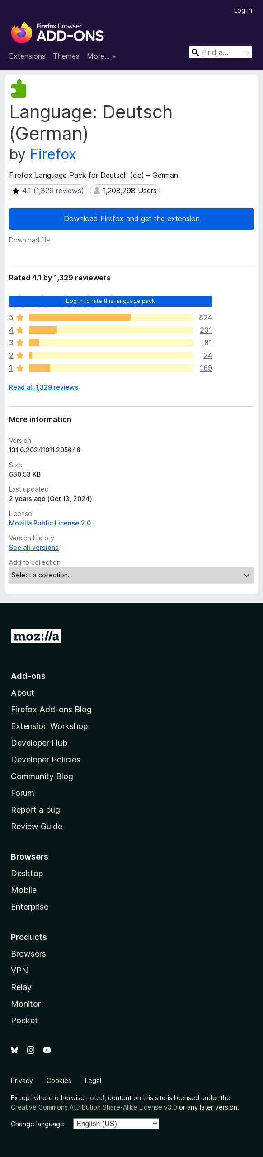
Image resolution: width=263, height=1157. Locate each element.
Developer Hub (39, 743)
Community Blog (42, 776)
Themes (66, 55)
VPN (19, 970)
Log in (243, 10)
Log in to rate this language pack (110, 300)
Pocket (24, 1020)
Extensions (27, 55)
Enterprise (29, 906)
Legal (93, 1080)
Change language (37, 1124)
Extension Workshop (49, 726)
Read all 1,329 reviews (44, 387)
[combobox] (220, 52)
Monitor (26, 1003)
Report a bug (35, 809)
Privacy (22, 1080)
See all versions (34, 547)
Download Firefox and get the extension (132, 218)
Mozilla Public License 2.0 (50, 523)
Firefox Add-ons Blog (51, 709)
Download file (29, 240)
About (22, 692)
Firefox (53, 154)
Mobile (24, 890)
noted (95, 1097)
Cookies (59, 1080)
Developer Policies (45, 759)
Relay (21, 987)
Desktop (27, 873)
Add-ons (28, 676)
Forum (22, 793)
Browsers (28, 953)
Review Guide (36, 826)
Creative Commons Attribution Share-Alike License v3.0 (94, 1107)
